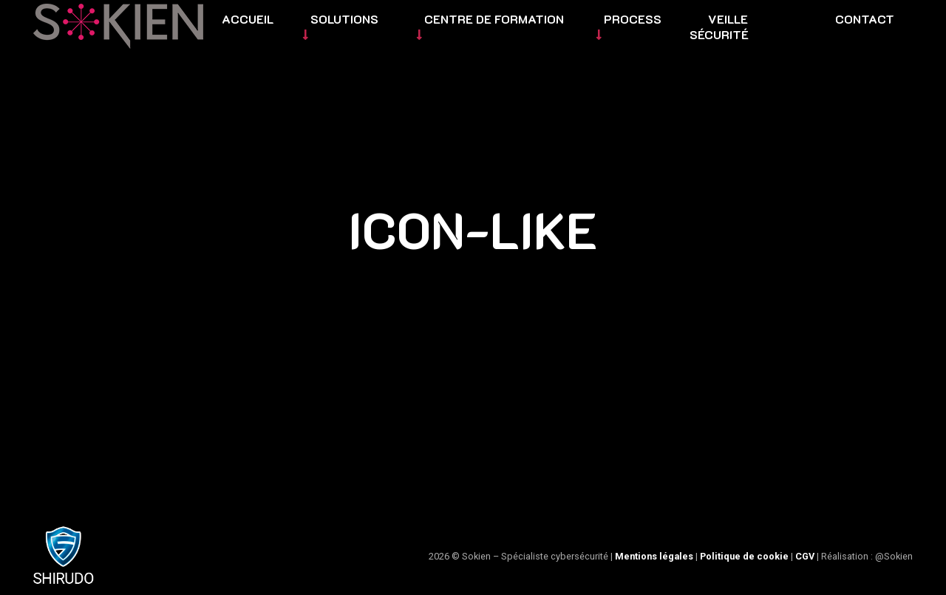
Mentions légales (654, 556)
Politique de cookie (744, 556)
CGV (804, 556)
